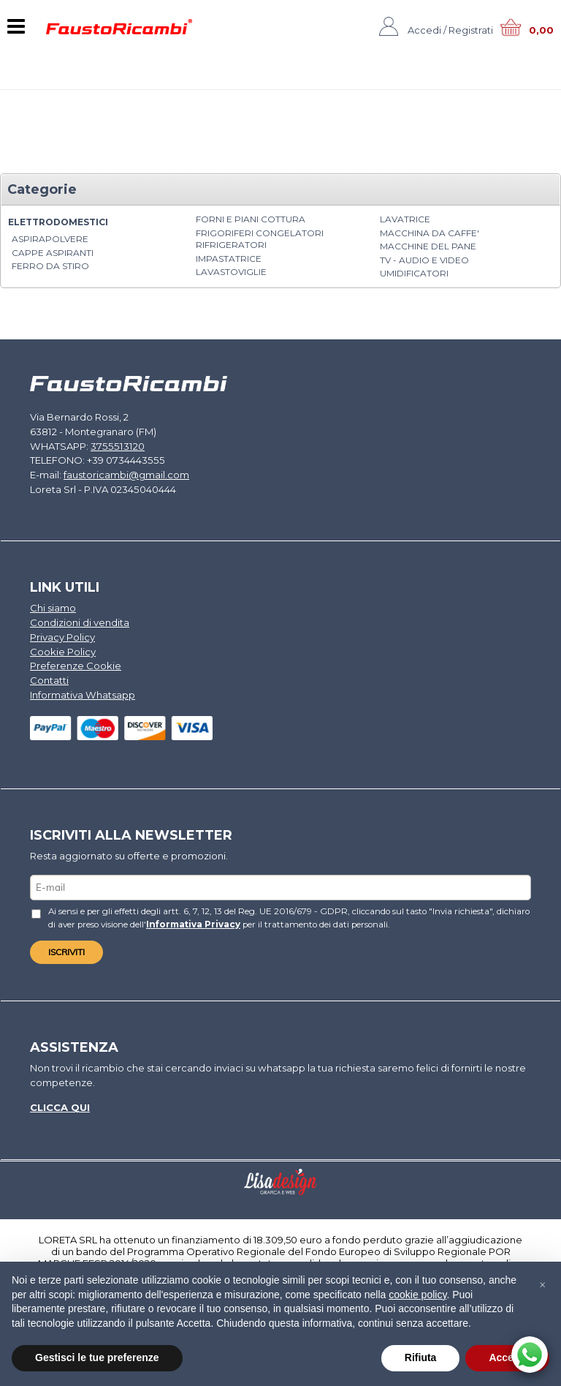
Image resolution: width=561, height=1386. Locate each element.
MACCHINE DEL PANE (428, 246)
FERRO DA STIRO (50, 265)
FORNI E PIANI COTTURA (250, 219)
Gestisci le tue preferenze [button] (97, 1357)
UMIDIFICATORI (414, 273)
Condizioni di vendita (79, 621)
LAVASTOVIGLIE (231, 271)
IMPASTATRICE (229, 258)
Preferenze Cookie (75, 664)
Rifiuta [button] (421, 1357)
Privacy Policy (62, 635)
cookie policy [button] (417, 1294)
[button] (542, 1285)
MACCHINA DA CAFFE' (429, 232)
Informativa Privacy (193, 921)
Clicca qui (60, 1104)
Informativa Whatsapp (82, 692)
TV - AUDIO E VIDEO (424, 260)
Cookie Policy (63, 649)
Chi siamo (53, 607)
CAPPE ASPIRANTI (53, 252)
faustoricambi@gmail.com (126, 474)
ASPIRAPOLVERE (50, 238)
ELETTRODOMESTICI (58, 221)
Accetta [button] (507, 1357)
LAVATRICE (405, 219)
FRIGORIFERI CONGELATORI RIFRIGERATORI (260, 239)
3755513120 (115, 445)
